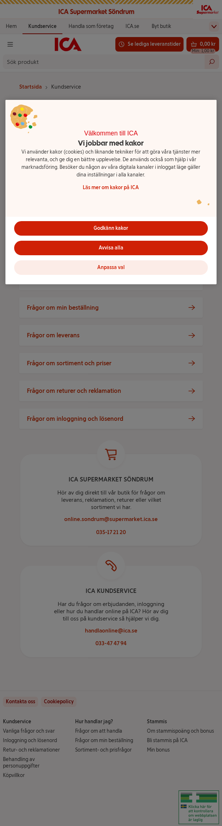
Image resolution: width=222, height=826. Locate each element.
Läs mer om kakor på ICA (111, 187)
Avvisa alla (111, 248)
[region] (110, 192)
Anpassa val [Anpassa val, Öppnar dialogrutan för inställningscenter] (111, 267)
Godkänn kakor (111, 228)
